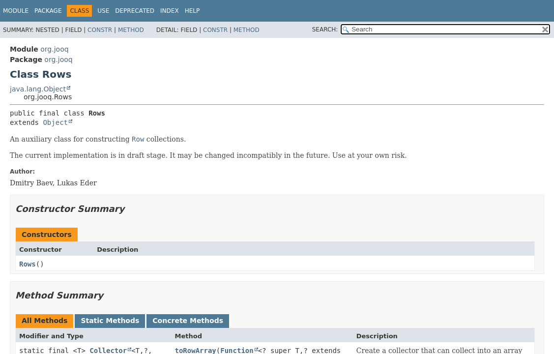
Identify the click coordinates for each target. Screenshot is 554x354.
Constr (99, 30)
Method (131, 30)
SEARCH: (325, 29)
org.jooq (54, 49)
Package (47, 10)
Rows (27, 264)
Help (192, 10)
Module (16, 10)
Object (55, 122)
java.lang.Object (38, 89)
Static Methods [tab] (110, 320)
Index (169, 10)
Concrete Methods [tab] (187, 320)
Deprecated (134, 10)
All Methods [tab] (44, 320)
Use (103, 10)
